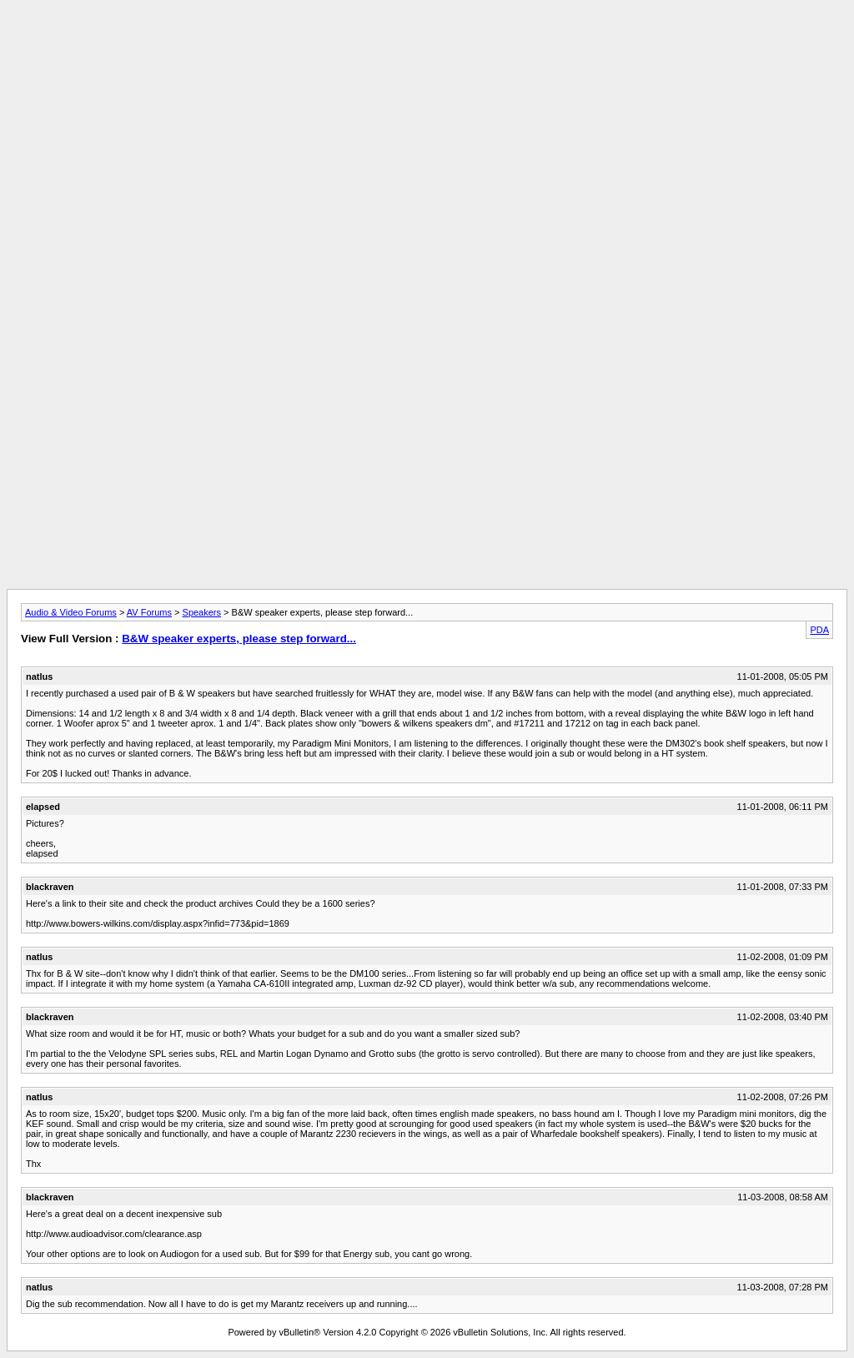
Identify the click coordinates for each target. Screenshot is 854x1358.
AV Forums (149, 612)
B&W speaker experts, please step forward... (239, 638)
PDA (819, 630)
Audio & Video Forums (71, 612)
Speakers (202, 612)
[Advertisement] (427, 44)
